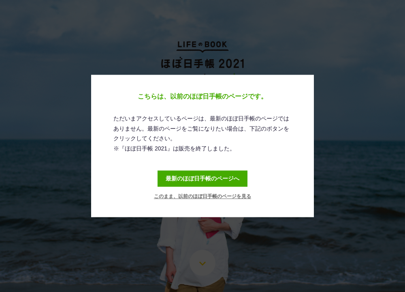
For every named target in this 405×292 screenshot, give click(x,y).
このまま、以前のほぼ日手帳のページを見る (202, 197)
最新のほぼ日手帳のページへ (202, 178)
